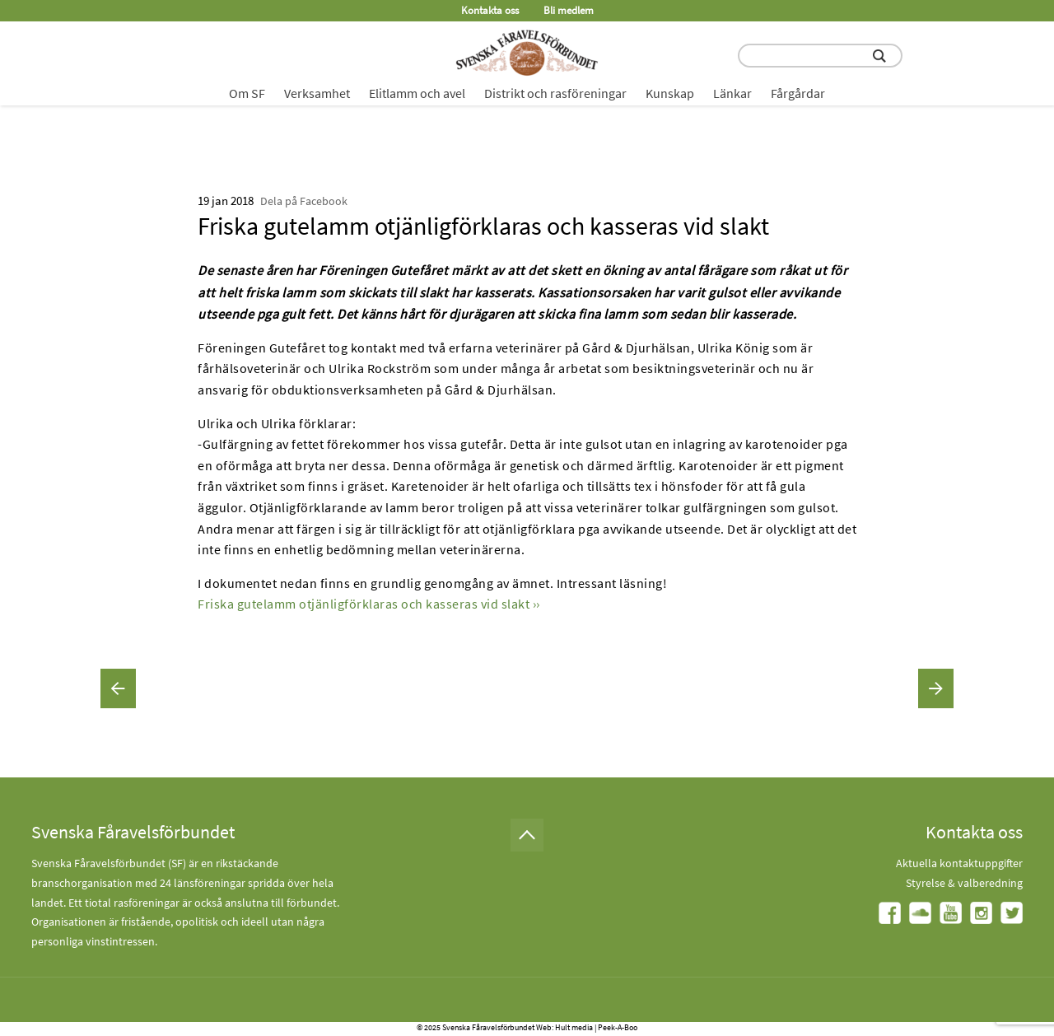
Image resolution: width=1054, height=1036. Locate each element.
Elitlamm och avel (417, 93)
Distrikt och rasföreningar (555, 93)
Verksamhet (317, 93)
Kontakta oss (490, 10)
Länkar (732, 93)
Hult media (574, 1027)
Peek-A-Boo (617, 1027)
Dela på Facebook (303, 201)
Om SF (247, 93)
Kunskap (670, 93)
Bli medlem (568, 10)
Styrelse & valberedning (964, 882)
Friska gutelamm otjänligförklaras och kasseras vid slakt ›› (369, 603)
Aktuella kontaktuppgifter (959, 863)
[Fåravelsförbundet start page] (527, 52)
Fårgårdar (798, 93)
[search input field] (820, 56)
